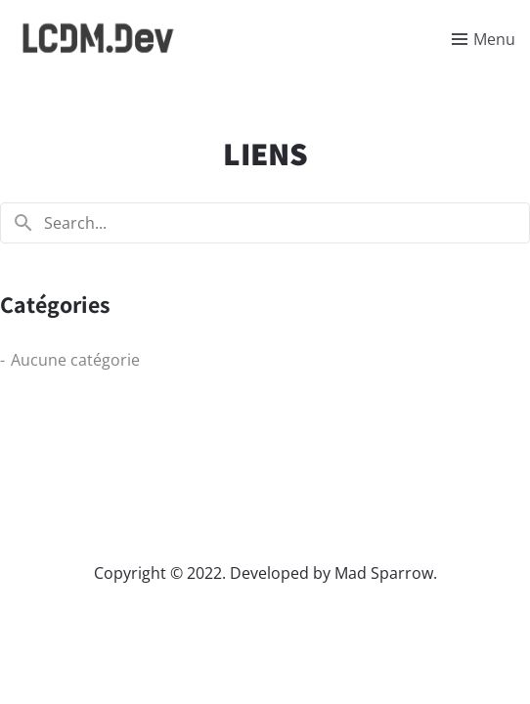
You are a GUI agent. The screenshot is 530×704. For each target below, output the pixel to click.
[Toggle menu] (483, 39)
